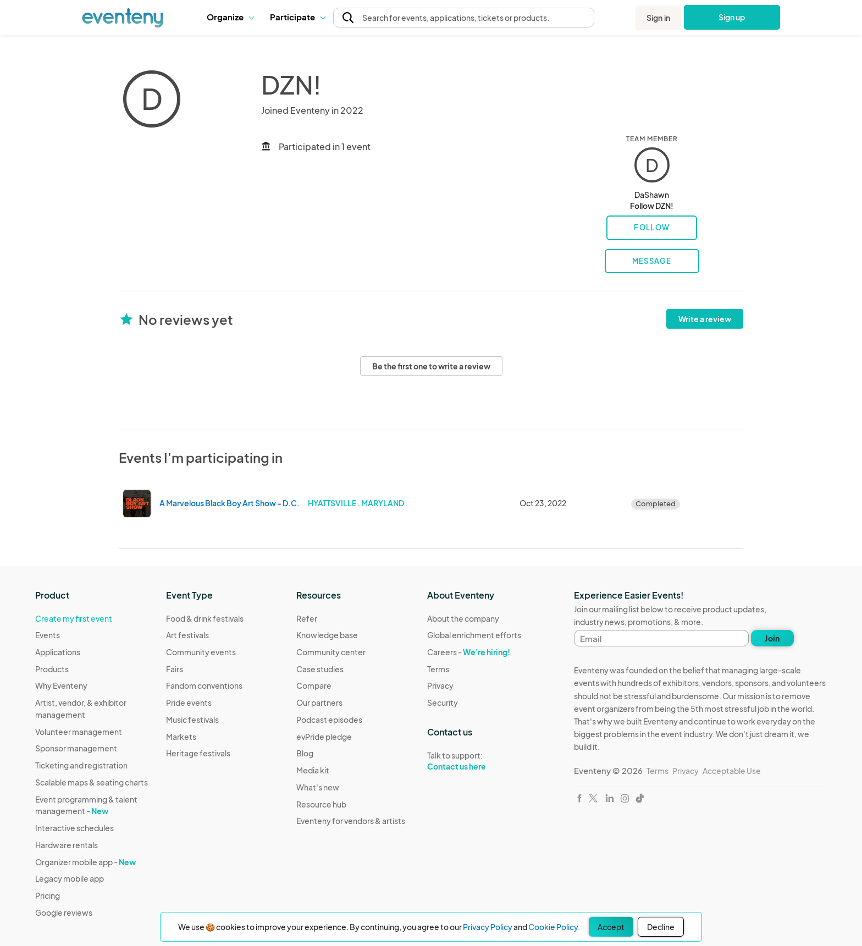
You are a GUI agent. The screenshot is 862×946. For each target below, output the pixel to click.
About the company (463, 618)
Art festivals (187, 635)
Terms (438, 669)
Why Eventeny (61, 685)
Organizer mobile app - (85, 862)
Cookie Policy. (554, 927)
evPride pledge (324, 737)
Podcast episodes (329, 719)
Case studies (320, 669)
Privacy (440, 685)
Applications (57, 652)
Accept (611, 927)
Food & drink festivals (205, 618)
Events (47, 635)
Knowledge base (327, 635)
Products (52, 669)
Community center (331, 652)
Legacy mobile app (69, 878)
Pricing (47, 895)
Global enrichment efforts (474, 635)
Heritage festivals (198, 753)
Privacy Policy (487, 927)
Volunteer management (78, 732)
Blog (304, 753)
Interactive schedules (74, 828)
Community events (201, 652)
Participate (297, 17)
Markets (181, 737)
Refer (306, 618)
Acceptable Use (732, 771)
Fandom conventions (204, 685)
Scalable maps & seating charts (91, 782)
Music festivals (192, 719)
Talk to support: (474, 761)
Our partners (319, 702)
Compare (313, 685)
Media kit (312, 770)
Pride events (189, 702)
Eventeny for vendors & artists (350, 821)
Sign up (732, 17)
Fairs (174, 669)
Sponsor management (76, 748)
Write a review (704, 319)
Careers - (468, 652)
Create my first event (73, 618)
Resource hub (321, 804)
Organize (230, 17)
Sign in (658, 18)
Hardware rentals (66, 845)
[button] (230, 17)
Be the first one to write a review (431, 366)
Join (772, 638)
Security (442, 702)
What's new (317, 787)
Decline (661, 927)
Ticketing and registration (81, 765)
